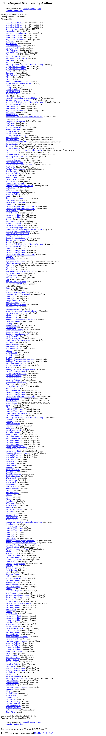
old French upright (13, 309)
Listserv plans (11, 328)
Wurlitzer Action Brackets (15, 169)
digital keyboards (12, 48)
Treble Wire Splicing (14, 587)
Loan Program (11, 593)
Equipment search (12, 221)
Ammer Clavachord (13, 129)
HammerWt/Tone (12, 344)
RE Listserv (10, 73)
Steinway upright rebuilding (16, 104)
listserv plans (11, 31)
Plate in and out (12, 175)
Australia (9, 62)
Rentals (9, 219)
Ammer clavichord (13, 326)
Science (9, 691)
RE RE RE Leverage (13, 474)
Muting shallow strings (14, 330)
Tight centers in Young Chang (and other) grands (24, 150)
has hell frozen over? (14, 225)
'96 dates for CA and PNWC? (17, 33)
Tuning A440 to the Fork (15, 545)
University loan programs (15, 184)
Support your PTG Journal (16, 67)
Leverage (9, 355)
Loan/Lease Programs (14, 591)
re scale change (11, 403)
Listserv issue (11, 179)
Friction (9, 77)
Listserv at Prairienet (13, 56)
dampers (9, 196)
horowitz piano (11, 133)
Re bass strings (11, 480)
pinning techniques (13, 90)
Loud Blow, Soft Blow (14, 23)
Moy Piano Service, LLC (43, 733)
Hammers (9, 507)
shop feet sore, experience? (16, 39)
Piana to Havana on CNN (15, 386)
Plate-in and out (12, 526)
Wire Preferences (12, 50)
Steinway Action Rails (14, 509)
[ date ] (39, 9)
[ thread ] (25, 9)
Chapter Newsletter (13, 92)
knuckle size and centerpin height (18, 340)
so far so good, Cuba (13, 624)
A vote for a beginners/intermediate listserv (22, 311)
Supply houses (11, 672)
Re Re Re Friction (12, 399)
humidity (9, 257)
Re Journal (10, 468)
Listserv (9, 405)
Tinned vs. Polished (13, 154)
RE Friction (10, 463)
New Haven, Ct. (12, 171)
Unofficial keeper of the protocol (18, 294)
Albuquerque (11, 582)
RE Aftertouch (11, 44)
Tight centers (11, 54)
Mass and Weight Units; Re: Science (19, 271)
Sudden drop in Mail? (14, 223)
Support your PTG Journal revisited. (19, 83)
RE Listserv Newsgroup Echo (17, 549)
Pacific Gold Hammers (14, 409)
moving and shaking (13, 215)
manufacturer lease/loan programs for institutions (24, 117)
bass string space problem (15, 121)
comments (10, 689)
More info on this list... (14, 11)
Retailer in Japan (12, 29)
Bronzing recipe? (12, 520)
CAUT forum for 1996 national (17, 234)
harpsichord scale (12, 426)
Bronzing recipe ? (12, 177)
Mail (7, 290)
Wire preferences (12, 138)
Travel (8, 85)
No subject (10, 685)
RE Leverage (11, 472)
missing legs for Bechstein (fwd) (18, 232)
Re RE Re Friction (13, 470)
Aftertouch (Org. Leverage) (16, 261)
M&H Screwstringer (13, 263)
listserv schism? (12, 211)
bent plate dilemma (13, 301)
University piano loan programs (18, 595)
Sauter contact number (14, 35)
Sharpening (10, 459)
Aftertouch (10, 42)
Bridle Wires (10, 712)
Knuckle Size (11, 486)
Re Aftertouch (11, 484)
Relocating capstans (13, 432)
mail (7, 576)
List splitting (10, 159)
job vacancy (10, 307)
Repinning (10, 146)
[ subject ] (33, 9)
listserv (8, 653)
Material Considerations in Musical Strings (22, 98)
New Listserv (11, 60)
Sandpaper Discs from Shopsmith (18, 453)
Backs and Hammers (13, 574)
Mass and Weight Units (14, 52)
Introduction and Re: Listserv (17, 382)
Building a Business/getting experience (20, 319)
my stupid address (12, 630)
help (7, 96)
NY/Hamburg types (13, 46)
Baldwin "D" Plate (13, 94)
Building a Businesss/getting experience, (21, 369)
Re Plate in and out (13, 476)
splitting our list (12, 115)
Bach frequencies (12, 635)
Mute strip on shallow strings (17, 156)
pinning (9, 71)
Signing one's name (13, 273)
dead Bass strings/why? (14, 227)
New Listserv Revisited (14, 163)
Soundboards (11, 501)
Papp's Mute (10, 123)
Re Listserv (10, 461)
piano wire (10, 204)
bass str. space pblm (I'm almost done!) (20, 207)
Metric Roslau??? (12, 336)
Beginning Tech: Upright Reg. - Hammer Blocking (25, 65)
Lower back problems (14, 321)
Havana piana (11, 610)
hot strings (10, 622)
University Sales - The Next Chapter (19, 186)
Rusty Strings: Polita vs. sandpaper (19, 100)
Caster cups (10, 188)
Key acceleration (12, 144)
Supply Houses (11, 213)
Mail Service (11, 181)
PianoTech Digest (12, 547)
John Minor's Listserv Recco (16, 58)
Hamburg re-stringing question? (18, 81)
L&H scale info (12, 518)
